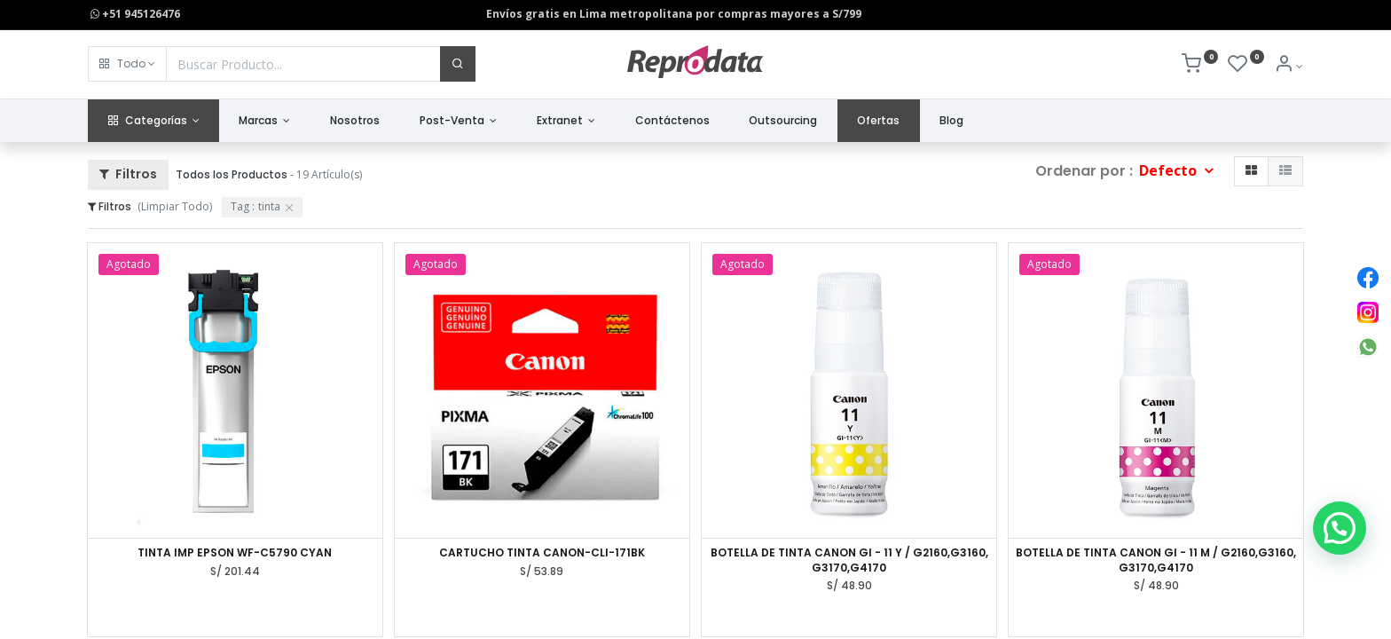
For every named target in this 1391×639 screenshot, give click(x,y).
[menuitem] (355, 121)
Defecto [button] (1169, 170)
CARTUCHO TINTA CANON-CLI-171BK (542, 553)
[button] (127, 64)
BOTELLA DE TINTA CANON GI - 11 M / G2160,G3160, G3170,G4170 (1156, 560)
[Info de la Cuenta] (1288, 66)
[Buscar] (457, 64)
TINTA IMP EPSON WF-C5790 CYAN (235, 553)
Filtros (128, 174)
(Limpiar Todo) (175, 206)
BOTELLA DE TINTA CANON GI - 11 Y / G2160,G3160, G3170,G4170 (849, 560)
